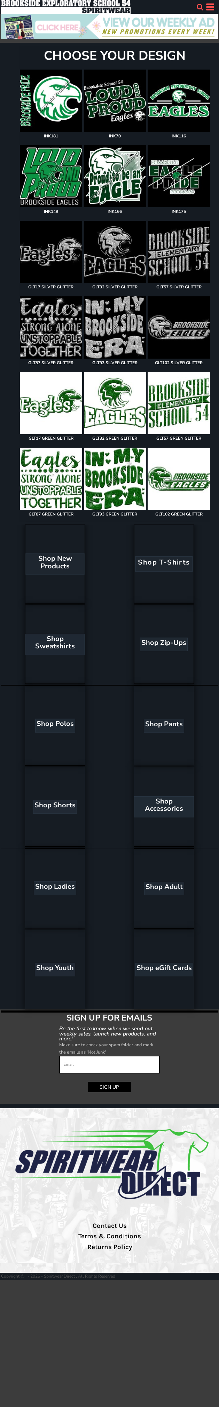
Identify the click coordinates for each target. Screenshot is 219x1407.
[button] (199, 6)
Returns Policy (109, 1247)
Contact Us (110, 1226)
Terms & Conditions (109, 1236)
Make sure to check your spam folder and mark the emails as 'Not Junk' (106, 1048)
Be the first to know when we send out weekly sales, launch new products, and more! (107, 1033)
